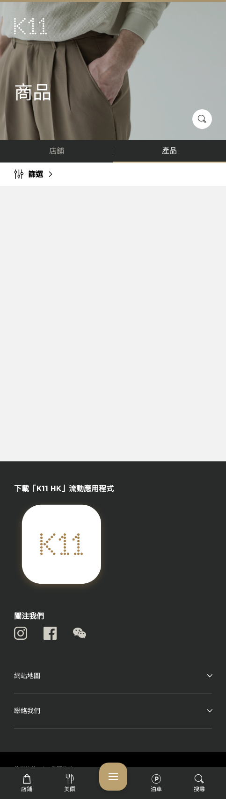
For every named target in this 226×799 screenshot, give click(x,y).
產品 (169, 151)
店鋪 (56, 151)
